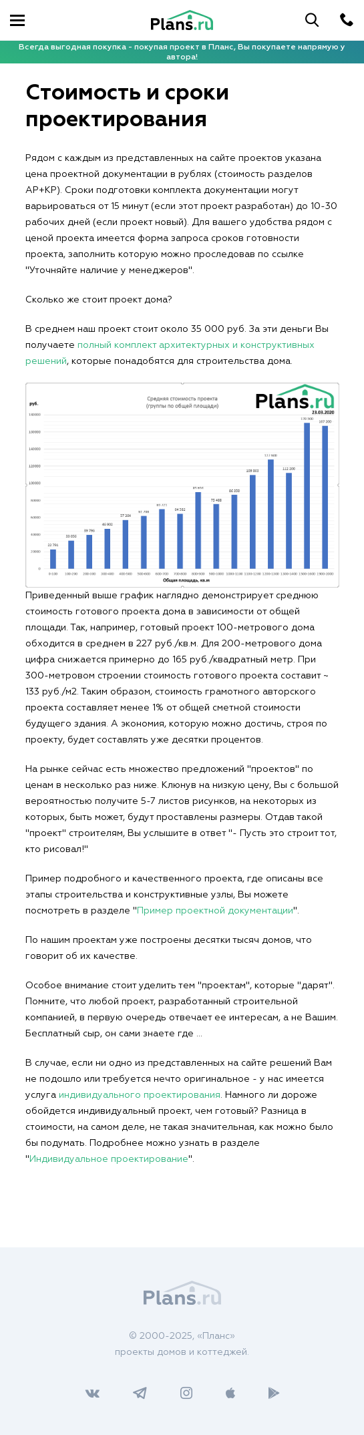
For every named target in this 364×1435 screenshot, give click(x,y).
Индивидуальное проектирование (108, 1159)
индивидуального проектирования (139, 1095)
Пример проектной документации (215, 910)
